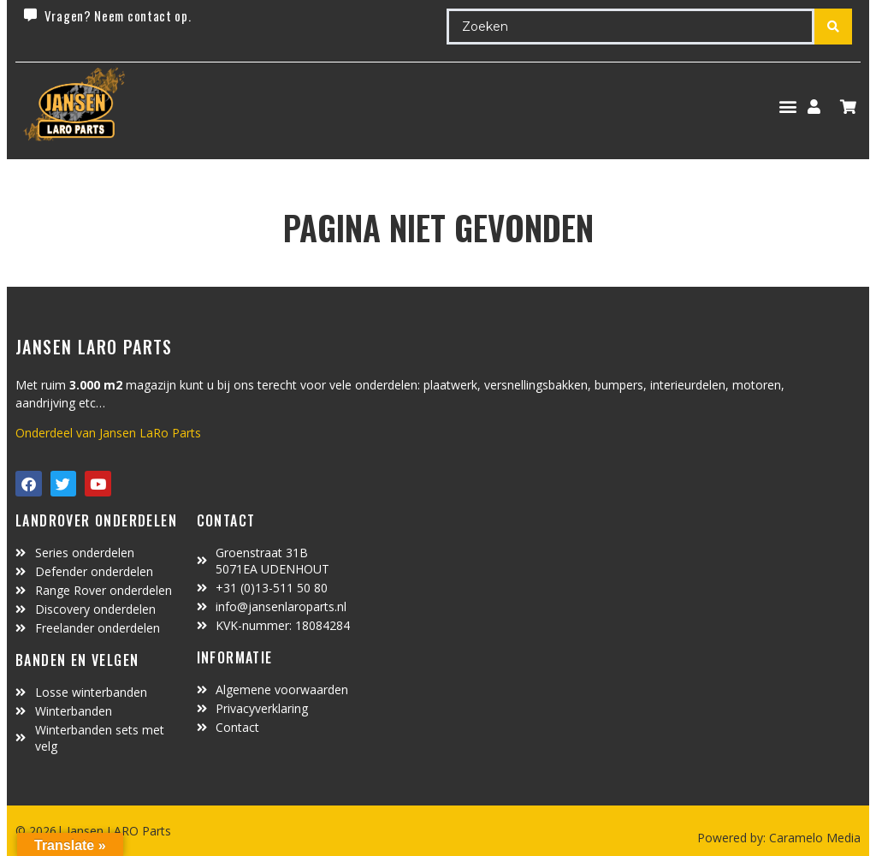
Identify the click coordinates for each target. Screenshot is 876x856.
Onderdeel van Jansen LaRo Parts (108, 433)
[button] (787, 106)
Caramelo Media (813, 837)
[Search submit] (833, 27)
